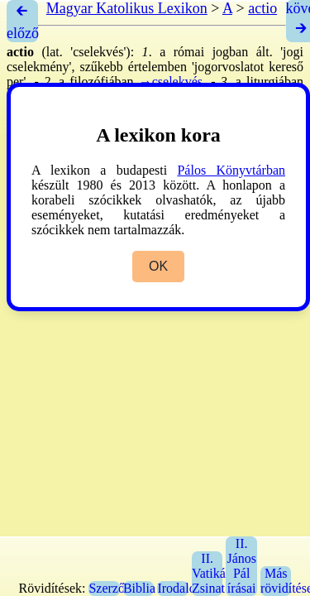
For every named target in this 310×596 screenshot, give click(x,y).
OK (158, 266)
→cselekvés (171, 81)
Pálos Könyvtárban (231, 170)
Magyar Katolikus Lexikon (126, 8)
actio (262, 8)
